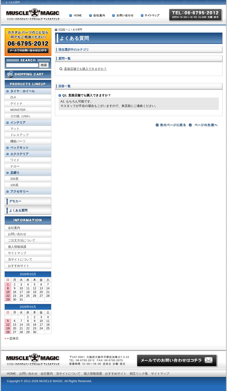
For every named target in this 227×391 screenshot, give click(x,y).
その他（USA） (21, 116)
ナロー (14, 166)
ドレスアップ (19, 135)
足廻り (14, 172)
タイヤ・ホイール (22, 91)
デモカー (15, 201)
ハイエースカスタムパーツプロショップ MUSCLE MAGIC (33, 14)
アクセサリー (19, 191)
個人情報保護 (17, 246)
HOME (75, 15)
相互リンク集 (139, 373)
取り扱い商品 (27, 84)
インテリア (18, 122)
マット (14, 128)
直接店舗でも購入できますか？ (85, 69)
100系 (14, 185)
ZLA (13, 97)
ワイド (14, 160)
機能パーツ (18, 141)
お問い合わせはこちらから (177, 360)
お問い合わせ (122, 15)
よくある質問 (18, 210)
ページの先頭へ (204, 125)
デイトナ (16, 103)
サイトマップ (150, 15)
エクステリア (19, 154)
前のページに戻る (170, 125)
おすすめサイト (18, 265)
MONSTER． (19, 110)
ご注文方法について (21, 240)
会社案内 (97, 15)
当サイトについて (20, 259)
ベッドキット (19, 147)
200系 (14, 178)
